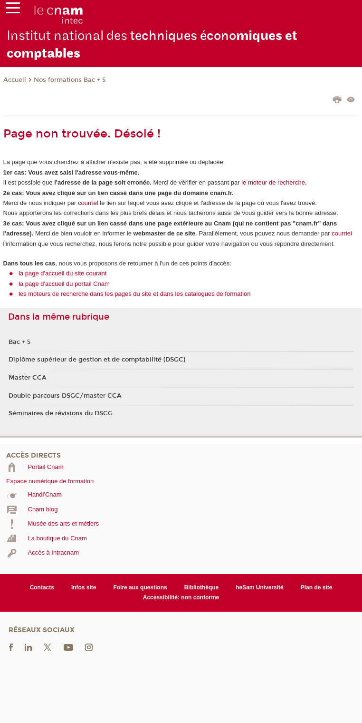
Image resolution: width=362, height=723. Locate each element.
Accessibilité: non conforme (181, 597)
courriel (88, 202)
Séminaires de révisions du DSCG (61, 413)
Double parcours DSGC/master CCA (65, 396)
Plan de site (317, 587)
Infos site (83, 587)
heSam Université (260, 587)
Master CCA (28, 377)
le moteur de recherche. (273, 182)
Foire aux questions (140, 587)
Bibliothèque (201, 587)
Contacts (42, 587)
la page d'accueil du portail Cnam (64, 283)
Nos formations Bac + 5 (70, 80)
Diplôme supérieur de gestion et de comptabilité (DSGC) (97, 359)
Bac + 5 (20, 342)
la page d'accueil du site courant (62, 273)
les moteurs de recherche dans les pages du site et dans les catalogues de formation (135, 293)
